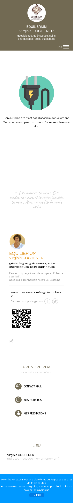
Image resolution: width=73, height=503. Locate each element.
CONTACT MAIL (28, 386)
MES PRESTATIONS (30, 413)
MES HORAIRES (28, 399)
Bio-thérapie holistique (36, 280)
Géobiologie (15, 280)
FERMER (37, 495)
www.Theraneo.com (12, 479)
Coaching (55, 280)
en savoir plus (41, 490)
